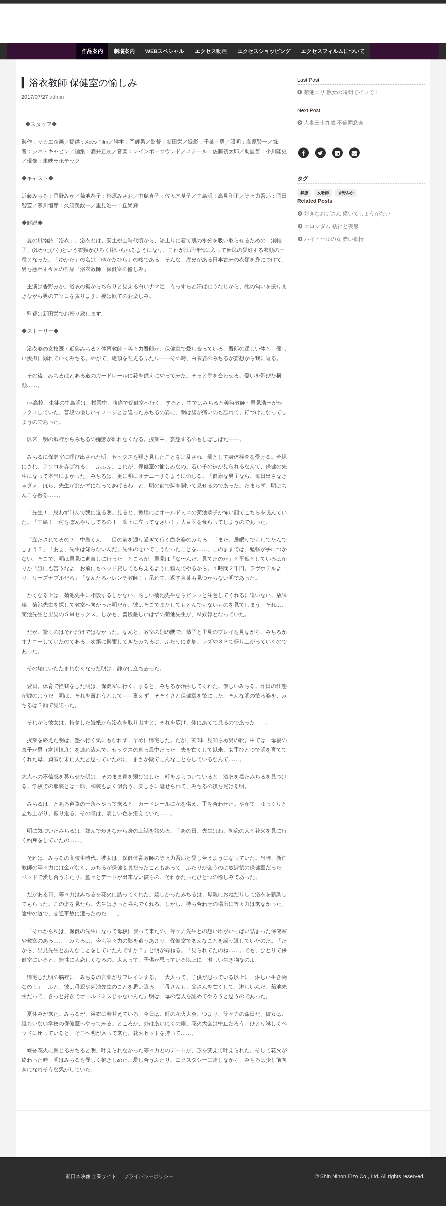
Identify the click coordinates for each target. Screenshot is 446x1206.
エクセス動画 (211, 57)
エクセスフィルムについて (333, 57)
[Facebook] (303, 160)
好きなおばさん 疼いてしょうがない (347, 219)
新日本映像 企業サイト (91, 1182)
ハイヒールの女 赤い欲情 (334, 245)
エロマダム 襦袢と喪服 (331, 232)
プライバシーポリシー (148, 1182)
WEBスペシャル (164, 57)
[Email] (354, 160)
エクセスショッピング (263, 57)
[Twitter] (320, 160)
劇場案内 (124, 57)
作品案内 (92, 57)
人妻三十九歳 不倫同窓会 (334, 129)
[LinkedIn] (337, 160)
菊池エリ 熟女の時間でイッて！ (342, 98)
